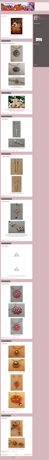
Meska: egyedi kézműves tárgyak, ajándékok (39, 26)
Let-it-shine (5, 246)
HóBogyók (5, 119)
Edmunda (4, 418)
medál (5, 412)
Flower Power (6, 201)
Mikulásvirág (5, 284)
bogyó (5, 452)
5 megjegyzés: (13, 411)
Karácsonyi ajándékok (8, 43)
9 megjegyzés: (13, 150)
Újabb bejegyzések (5, 454)
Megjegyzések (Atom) (18, 457)
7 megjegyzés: (13, 37)
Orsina (12, 234)
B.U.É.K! (4, 16)
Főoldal (16, 454)
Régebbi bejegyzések (28, 454)
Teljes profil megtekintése (41, 18)
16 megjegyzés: (13, 337)
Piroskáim (4, 343)
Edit (39, 16)
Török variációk (6, 156)
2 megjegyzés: (13, 89)
